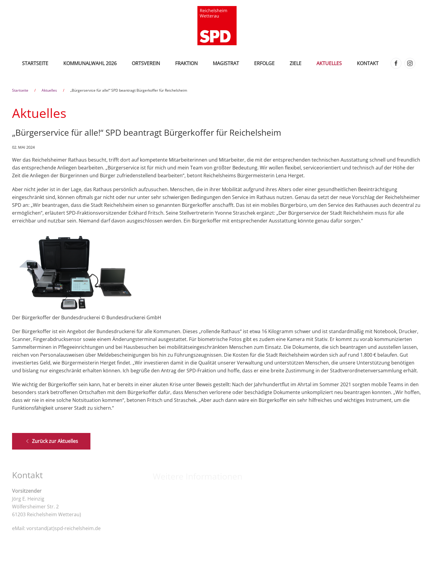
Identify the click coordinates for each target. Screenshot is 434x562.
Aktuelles (329, 63)
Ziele (295, 63)
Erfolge (264, 63)
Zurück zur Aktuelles (51, 441)
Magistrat (226, 63)
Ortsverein (146, 63)
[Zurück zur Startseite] (217, 25)
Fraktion (186, 63)
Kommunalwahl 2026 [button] (90, 63)
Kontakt (368, 63)
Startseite (35, 63)
